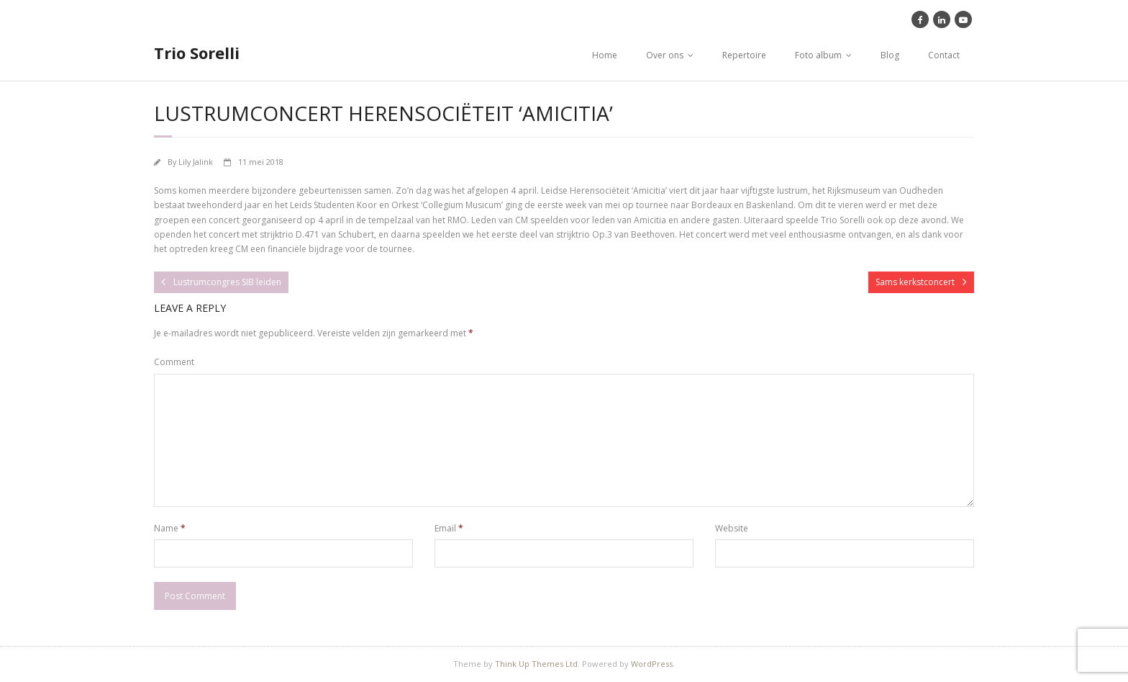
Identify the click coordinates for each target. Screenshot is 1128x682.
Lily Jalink (195, 161)
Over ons (664, 55)
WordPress (652, 663)
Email (449, 528)
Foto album (818, 55)
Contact (944, 55)
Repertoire (744, 55)
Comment (174, 362)
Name (170, 528)
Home (604, 55)
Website (731, 528)
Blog (890, 55)
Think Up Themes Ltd (536, 663)
